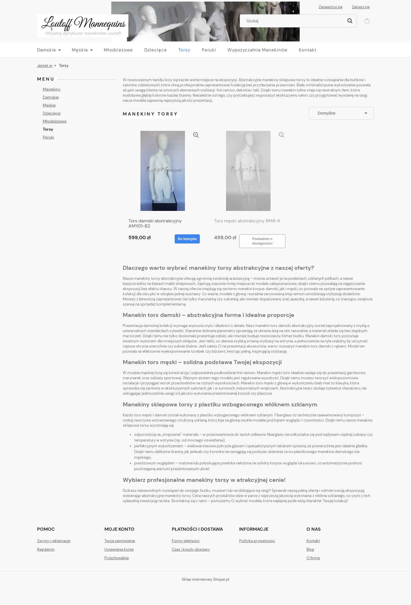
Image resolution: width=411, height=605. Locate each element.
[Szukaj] (349, 20)
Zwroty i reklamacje (53, 540)
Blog (310, 549)
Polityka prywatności (257, 540)
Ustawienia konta (119, 549)
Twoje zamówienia (119, 540)
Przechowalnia (116, 558)
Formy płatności (186, 540)
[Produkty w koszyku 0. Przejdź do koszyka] (367, 20)
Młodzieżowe (55, 121)
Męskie (49, 105)
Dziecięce (52, 113)
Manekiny (52, 89)
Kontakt (313, 540)
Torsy (48, 129)
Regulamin (46, 549)
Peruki (48, 137)
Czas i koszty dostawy (191, 549)
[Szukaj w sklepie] (293, 21)
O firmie (313, 558)
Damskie (51, 97)
